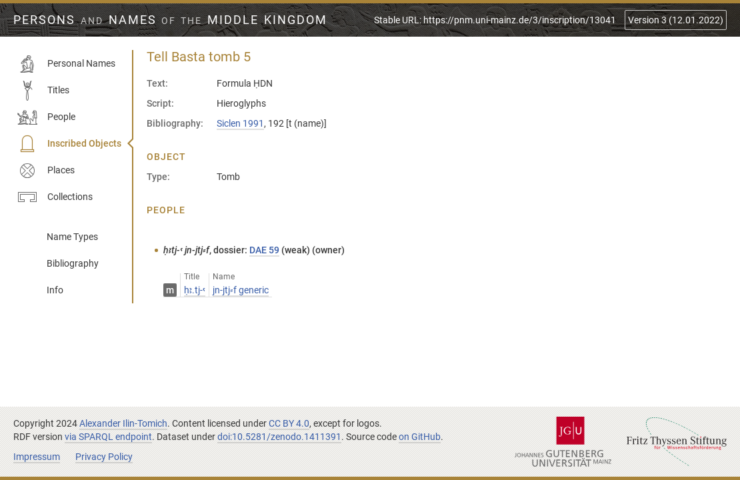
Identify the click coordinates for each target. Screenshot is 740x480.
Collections (55, 197)
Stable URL (495, 20)
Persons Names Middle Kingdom (170, 20)
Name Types (72, 236)
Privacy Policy (104, 456)
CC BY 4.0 (289, 423)
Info (55, 290)
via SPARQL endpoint (108, 436)
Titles (43, 91)
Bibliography (73, 263)
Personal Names (66, 64)
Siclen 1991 (240, 123)
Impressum (36, 456)
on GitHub (420, 436)
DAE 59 (264, 250)
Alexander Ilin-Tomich (123, 423)
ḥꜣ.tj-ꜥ (194, 290)
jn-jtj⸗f (241, 290)
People (46, 117)
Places (46, 171)
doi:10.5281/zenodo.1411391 (279, 436)
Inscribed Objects (69, 144)
